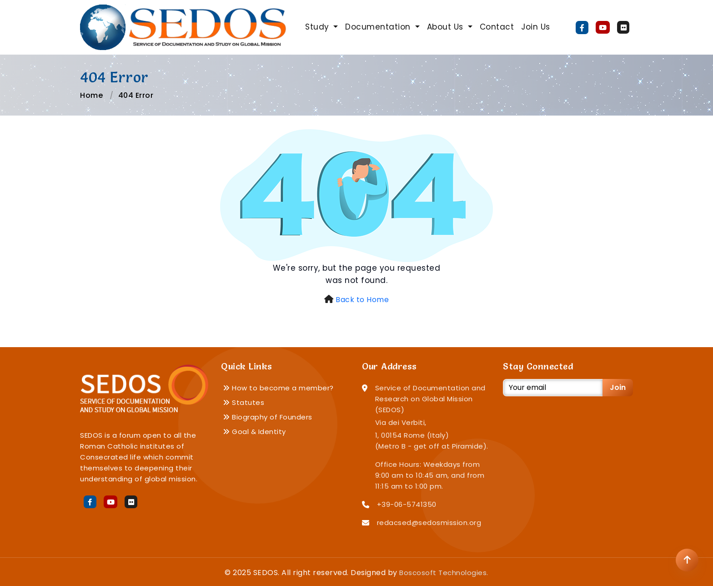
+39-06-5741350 (407, 504)
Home (91, 95)
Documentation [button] (379, 26)
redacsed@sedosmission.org (429, 522)
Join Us (535, 26)
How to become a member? (278, 388)
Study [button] (318, 26)
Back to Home (362, 299)
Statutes (243, 402)
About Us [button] (446, 26)
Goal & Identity (254, 431)
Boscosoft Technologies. (443, 572)
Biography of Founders (267, 417)
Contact (497, 26)
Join (618, 387)
